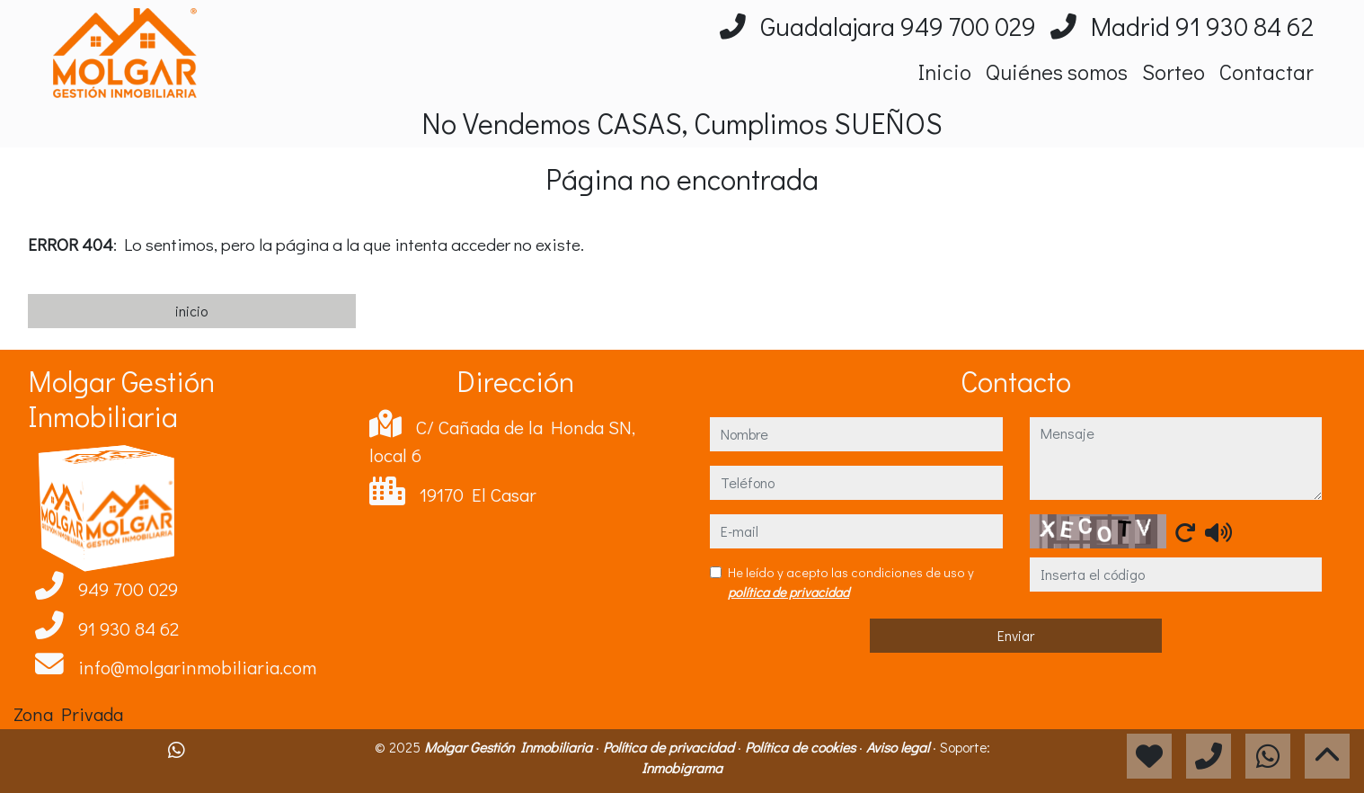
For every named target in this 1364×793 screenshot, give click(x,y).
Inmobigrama (682, 767)
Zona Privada (68, 713)
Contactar (1266, 71)
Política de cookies (802, 746)
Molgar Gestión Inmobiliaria (510, 746)
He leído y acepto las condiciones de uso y (851, 582)
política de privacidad (788, 592)
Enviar (1015, 635)
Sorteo (1173, 71)
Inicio (944, 71)
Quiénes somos (1057, 71)
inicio (191, 310)
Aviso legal (899, 746)
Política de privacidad (670, 746)
